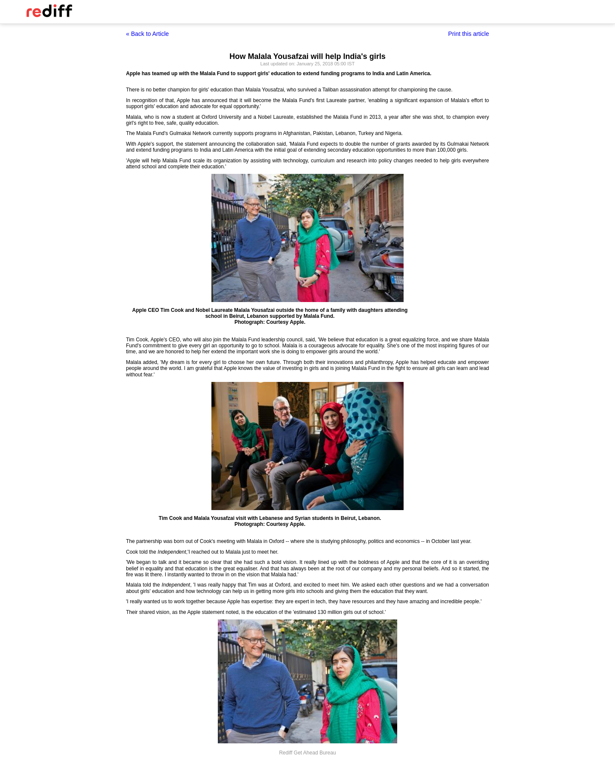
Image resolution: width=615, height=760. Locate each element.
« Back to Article (147, 33)
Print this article (468, 33)
